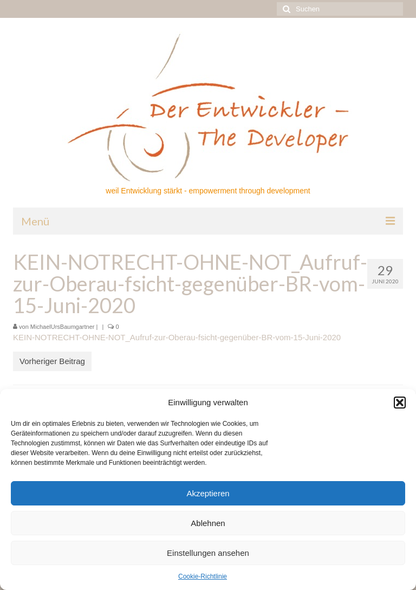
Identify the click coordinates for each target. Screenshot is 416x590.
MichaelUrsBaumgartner (62, 326)
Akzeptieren (207, 493)
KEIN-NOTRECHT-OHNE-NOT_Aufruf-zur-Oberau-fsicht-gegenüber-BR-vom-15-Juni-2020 (177, 337)
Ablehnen (208, 523)
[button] (399, 402)
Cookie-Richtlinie (202, 576)
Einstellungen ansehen (208, 552)
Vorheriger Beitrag (52, 361)
